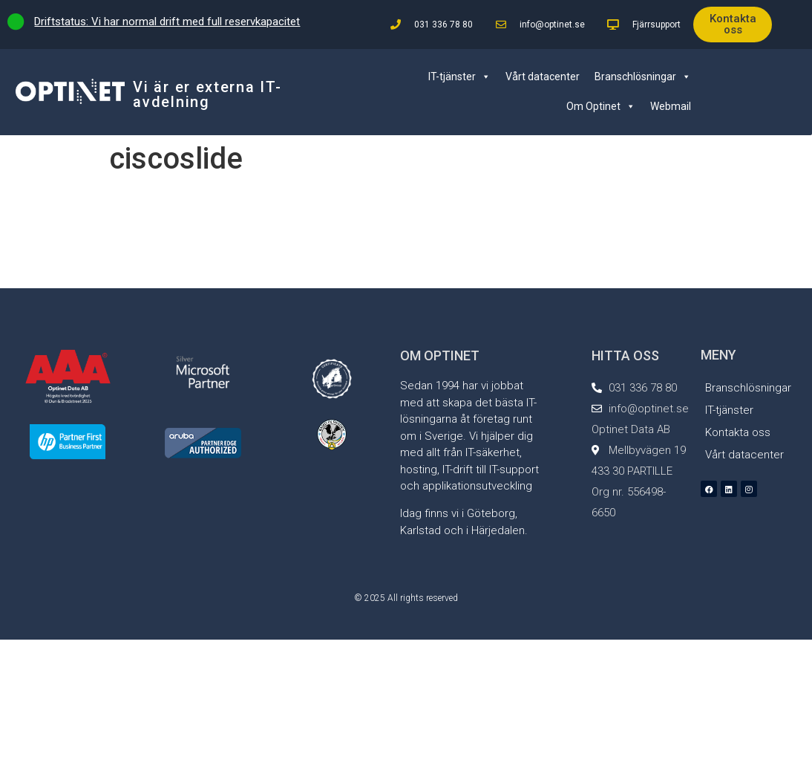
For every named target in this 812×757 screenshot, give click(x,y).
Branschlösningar (643, 76)
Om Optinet (600, 106)
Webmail (670, 106)
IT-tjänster (459, 76)
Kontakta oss (737, 432)
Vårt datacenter (542, 76)
